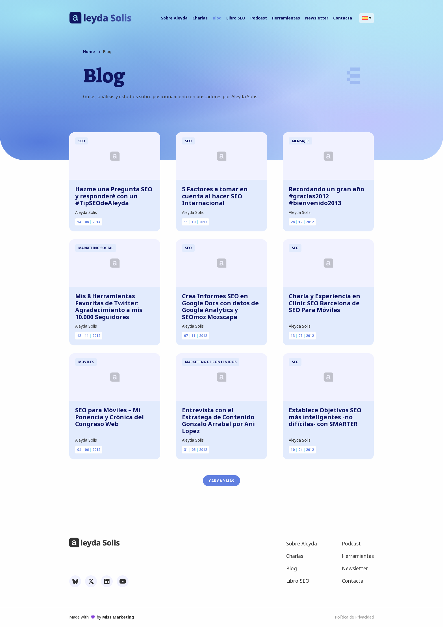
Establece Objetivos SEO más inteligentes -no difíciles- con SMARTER (325, 417)
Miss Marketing (118, 617)
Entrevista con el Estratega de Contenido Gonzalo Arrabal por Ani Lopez (218, 420)
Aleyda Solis (86, 212)
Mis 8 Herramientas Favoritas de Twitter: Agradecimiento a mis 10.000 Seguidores (108, 306)
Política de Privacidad (354, 617)
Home (89, 51)
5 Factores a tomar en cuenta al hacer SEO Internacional (215, 196)
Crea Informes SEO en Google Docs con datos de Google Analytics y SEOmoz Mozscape (220, 306)
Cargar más (221, 480)
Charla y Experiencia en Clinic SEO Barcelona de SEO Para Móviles (324, 303)
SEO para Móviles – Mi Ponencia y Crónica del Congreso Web (109, 417)
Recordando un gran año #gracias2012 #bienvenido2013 (326, 196)
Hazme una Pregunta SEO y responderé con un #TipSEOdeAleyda (113, 196)
